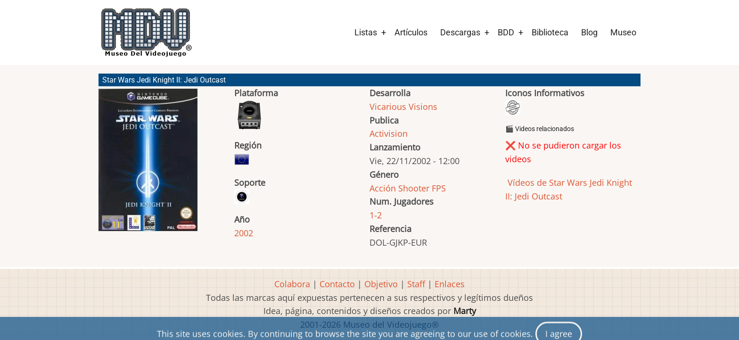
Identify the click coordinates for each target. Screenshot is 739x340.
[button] (148, 164)
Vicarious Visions (403, 106)
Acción (383, 188)
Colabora (292, 284)
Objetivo (381, 284)
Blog (589, 32)
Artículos (410, 32)
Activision (389, 133)
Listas (365, 32)
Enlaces (450, 284)
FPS (439, 188)
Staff (416, 284)
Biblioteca (550, 32)
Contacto (337, 284)
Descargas (460, 32)
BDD (506, 32)
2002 (243, 233)
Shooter (413, 188)
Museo (623, 32)
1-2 (376, 215)
